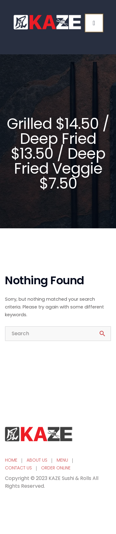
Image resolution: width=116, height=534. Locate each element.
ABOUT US (37, 460)
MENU (62, 460)
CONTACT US (18, 468)
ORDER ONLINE (56, 468)
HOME (11, 460)
